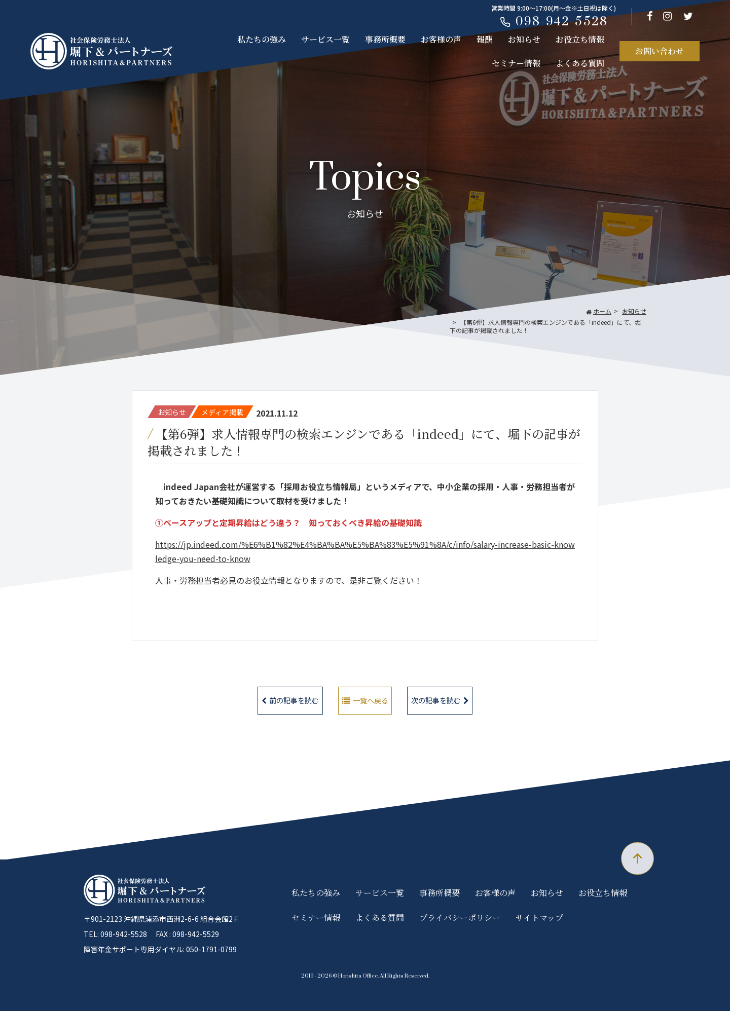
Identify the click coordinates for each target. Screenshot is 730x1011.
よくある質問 (580, 63)
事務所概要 (385, 39)
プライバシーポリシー (459, 917)
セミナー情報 (516, 63)
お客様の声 (441, 39)
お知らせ (524, 39)
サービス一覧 (325, 39)
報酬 (485, 39)
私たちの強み (261, 39)
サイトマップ (539, 917)
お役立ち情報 (580, 39)
